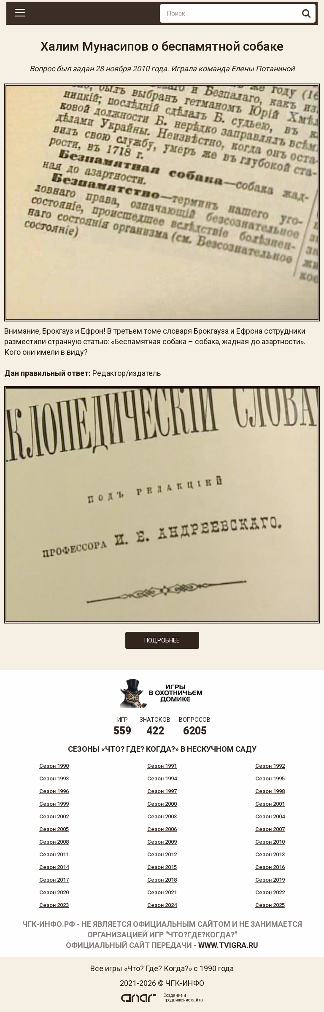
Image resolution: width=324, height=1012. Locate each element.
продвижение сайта (183, 1000)
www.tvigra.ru (228, 945)
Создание (173, 995)
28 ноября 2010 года (131, 68)
